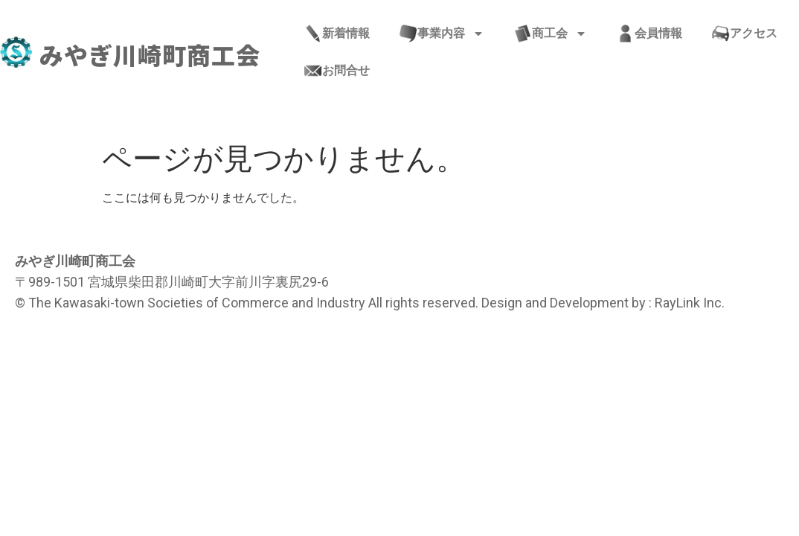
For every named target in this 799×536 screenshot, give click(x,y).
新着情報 (337, 33)
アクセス (744, 33)
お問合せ (337, 71)
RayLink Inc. (690, 302)
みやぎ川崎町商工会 (149, 54)
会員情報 (649, 33)
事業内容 (442, 33)
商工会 (550, 33)
